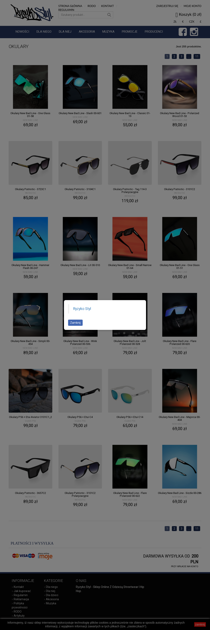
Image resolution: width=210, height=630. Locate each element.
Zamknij (75, 322)
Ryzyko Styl (82, 309)
